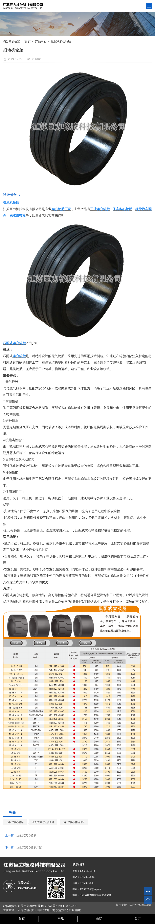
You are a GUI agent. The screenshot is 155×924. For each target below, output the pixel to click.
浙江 (33, 910)
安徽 (59, 910)
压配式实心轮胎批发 (74, 822)
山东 (40, 910)
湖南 (27, 910)
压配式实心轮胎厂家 (29, 847)
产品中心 (40, 41)
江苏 (21, 910)
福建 (78, 910)
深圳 (46, 910)
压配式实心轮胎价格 (43, 822)
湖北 (65, 910)
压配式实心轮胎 (61, 41)
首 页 (27, 41)
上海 (52, 910)
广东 (71, 910)
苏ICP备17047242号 (65, 905)
